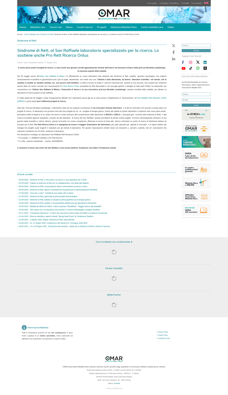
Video (170, 27)
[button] (173, 45)
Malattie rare (37, 27)
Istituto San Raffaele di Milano (52, 76)
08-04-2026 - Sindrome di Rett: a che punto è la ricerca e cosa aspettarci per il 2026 (52, 180)
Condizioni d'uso (164, 338)
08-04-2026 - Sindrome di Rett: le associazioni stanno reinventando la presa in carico (52, 186)
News (69, 27)
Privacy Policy (163, 332)
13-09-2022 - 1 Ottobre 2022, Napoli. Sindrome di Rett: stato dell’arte (46, 220)
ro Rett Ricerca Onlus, (70, 86)
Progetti (101, 27)
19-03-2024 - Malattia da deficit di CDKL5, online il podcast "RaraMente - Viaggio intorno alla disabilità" (60, 206)
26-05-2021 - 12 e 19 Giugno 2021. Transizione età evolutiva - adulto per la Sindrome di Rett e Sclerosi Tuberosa (64, 226)
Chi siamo (152, 3)
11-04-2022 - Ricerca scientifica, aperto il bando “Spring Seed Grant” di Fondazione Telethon (55, 216)
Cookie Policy (163, 335)
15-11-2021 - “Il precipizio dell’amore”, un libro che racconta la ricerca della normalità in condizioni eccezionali (62, 213)
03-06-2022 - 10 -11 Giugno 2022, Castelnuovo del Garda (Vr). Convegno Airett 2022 (52, 223)
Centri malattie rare (152, 27)
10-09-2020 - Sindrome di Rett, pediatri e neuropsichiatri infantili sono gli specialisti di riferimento (57, 203)
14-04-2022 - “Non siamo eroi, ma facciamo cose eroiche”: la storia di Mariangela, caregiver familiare (59, 210)
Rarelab (117, 383)
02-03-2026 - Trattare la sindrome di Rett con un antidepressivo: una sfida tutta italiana (53, 183)
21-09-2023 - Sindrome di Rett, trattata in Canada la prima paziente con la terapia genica (54, 200)
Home (22, 27)
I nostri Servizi (85, 27)
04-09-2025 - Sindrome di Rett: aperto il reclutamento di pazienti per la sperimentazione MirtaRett (57, 190)
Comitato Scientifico (169, 3)
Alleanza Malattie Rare (124, 27)
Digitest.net (118, 388)
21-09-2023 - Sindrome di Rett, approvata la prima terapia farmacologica (47, 196)
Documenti (196, 3)
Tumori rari (55, 27)
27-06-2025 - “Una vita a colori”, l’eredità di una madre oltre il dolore (45, 193)
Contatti (185, 3)
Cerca (196, 50)
